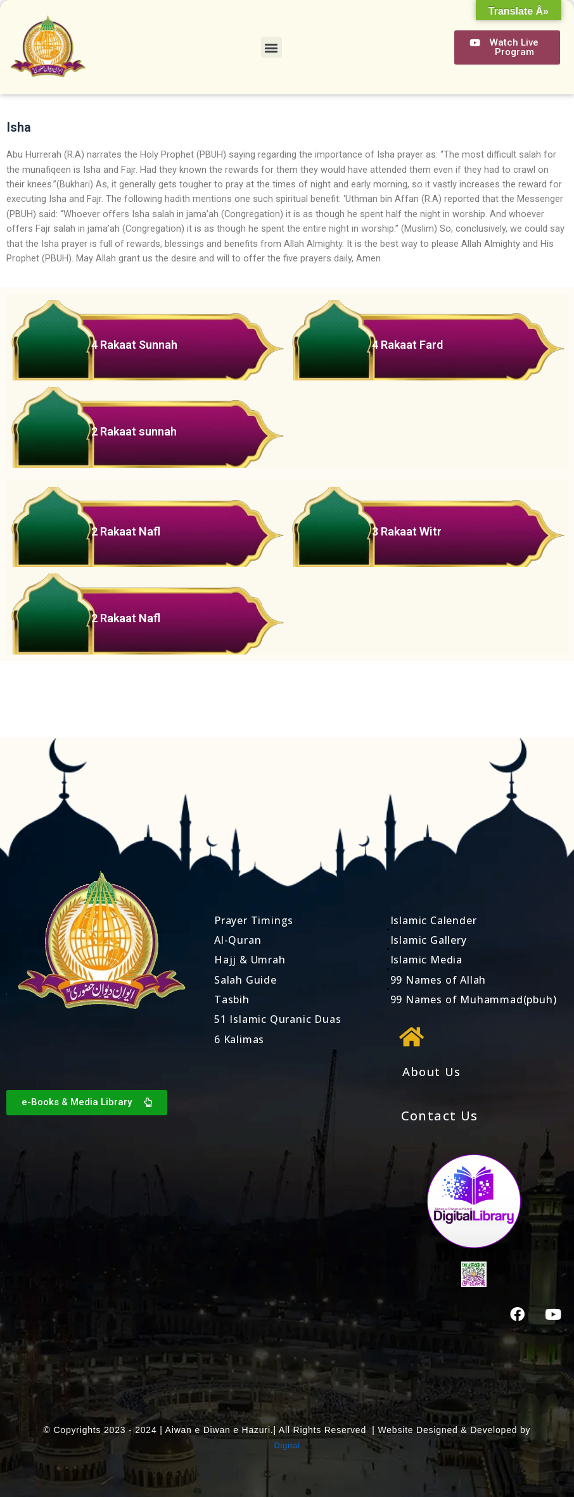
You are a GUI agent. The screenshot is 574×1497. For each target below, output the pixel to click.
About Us (434, 1071)
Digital (287, 1445)
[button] (271, 47)
